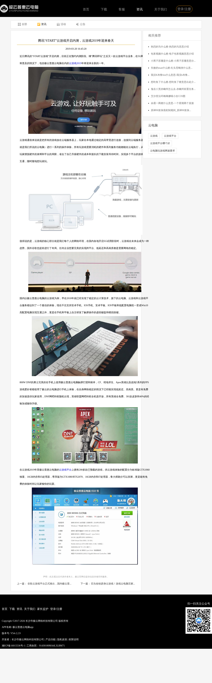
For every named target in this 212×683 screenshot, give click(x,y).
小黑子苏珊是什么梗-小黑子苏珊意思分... (173, 61)
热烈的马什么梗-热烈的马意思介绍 (170, 46)
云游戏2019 (75, 63)
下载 (104, 9)
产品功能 (50, 639)
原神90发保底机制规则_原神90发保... (171, 110)
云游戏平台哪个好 (160, 143)
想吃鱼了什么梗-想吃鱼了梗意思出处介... (173, 82)
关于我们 (160, 9)
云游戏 (154, 136)
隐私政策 (62, 639)
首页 (86, 9)
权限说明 (74, 639)
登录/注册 (184, 9)
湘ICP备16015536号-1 (13, 645)
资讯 (139, 9)
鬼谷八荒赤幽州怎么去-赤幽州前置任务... (173, 89)
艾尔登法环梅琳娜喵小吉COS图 (168, 96)
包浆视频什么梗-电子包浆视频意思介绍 (172, 53)
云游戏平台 (65, 469)
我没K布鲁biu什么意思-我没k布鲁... (170, 75)
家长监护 (42, 608)
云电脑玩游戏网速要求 (162, 150)
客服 (122, 9)
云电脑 (153, 125)
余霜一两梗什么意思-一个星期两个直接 (172, 103)
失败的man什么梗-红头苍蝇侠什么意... (171, 68)
